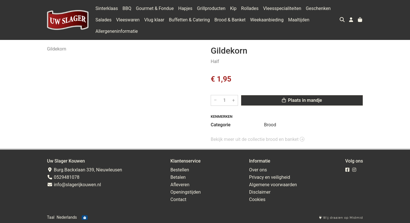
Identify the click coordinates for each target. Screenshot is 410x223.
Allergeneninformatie (116, 31)
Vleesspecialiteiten (282, 8)
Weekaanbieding (267, 20)
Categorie (221, 124)
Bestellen (180, 170)
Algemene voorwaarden (273, 184)
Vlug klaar (154, 20)
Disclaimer (259, 192)
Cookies (257, 199)
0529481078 (63, 177)
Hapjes (185, 8)
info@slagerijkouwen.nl (74, 184)
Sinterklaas (106, 8)
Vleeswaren (128, 20)
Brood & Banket (230, 20)
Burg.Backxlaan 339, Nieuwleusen (84, 170)
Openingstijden (186, 192)
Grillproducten (211, 8)
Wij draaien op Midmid (341, 218)
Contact (178, 199)
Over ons (258, 170)
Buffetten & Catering (189, 20)
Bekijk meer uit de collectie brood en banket (257, 139)
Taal (50, 217)
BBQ (126, 8)
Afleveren (180, 184)
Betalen (178, 177)
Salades (103, 20)
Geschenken (318, 8)
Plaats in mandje (302, 100)
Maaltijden (298, 20)
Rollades (250, 8)
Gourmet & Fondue (155, 8)
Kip (233, 8)
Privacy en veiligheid (269, 177)
